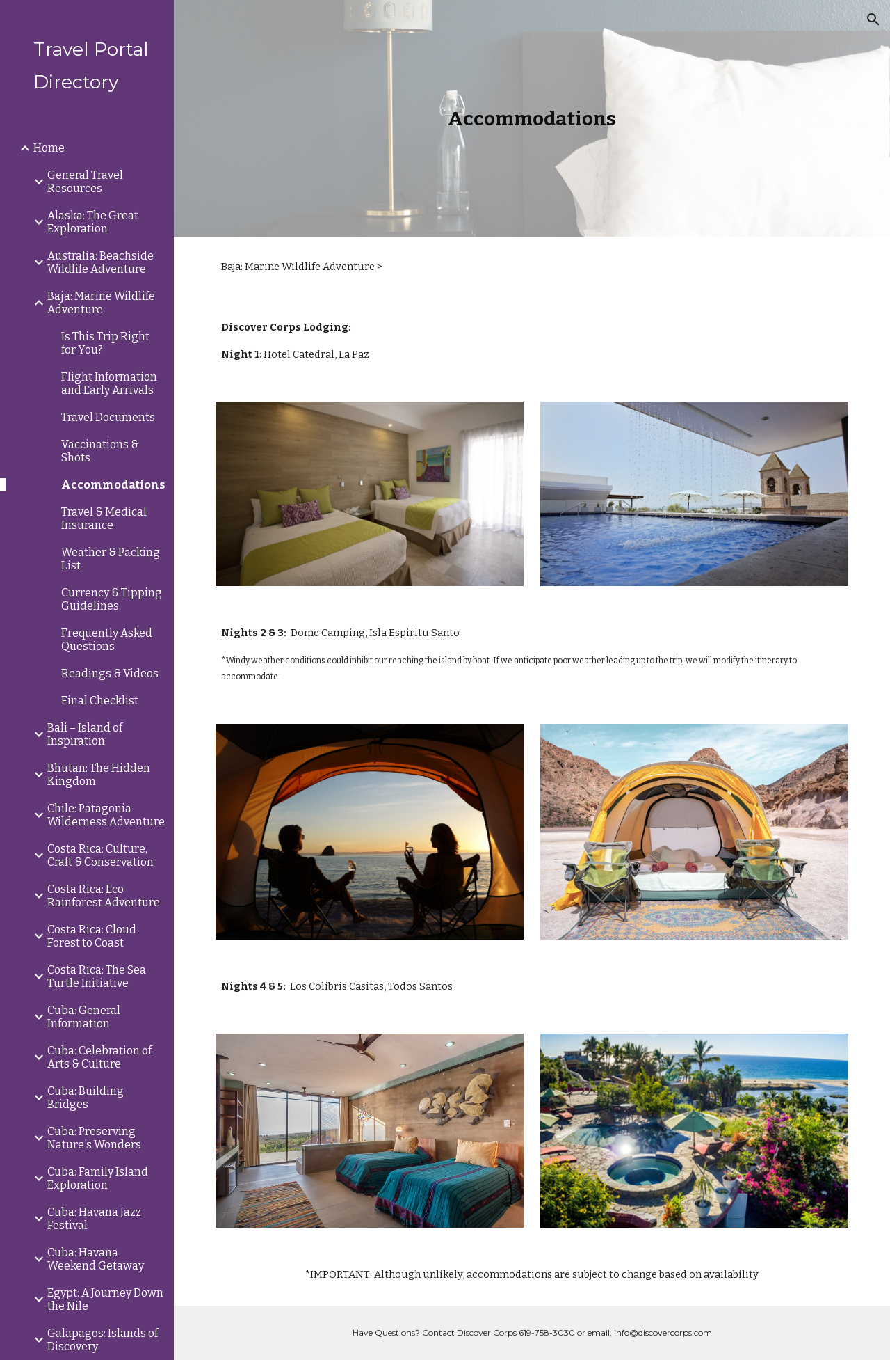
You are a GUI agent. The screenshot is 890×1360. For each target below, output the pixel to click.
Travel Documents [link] (108, 417)
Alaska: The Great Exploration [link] (92, 222)
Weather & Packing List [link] (110, 559)
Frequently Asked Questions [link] (106, 639)
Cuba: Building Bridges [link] (85, 1097)
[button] (873, 19)
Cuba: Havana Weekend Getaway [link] (95, 1259)
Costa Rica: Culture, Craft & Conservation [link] (100, 855)
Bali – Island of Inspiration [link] (84, 734)
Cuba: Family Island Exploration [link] (97, 1178)
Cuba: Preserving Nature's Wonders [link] (94, 1138)
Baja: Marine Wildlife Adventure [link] (101, 303)
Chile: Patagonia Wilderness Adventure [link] (106, 815)
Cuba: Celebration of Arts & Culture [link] (99, 1057)
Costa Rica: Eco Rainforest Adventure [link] (103, 896)
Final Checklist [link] (99, 700)
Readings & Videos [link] (110, 673)
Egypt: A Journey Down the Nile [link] (105, 1299)
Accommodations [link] (113, 484)
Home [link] (49, 148)
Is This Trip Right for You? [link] (105, 343)
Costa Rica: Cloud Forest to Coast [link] (91, 936)
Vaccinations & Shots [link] (99, 451)
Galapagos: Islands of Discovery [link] (102, 1340)
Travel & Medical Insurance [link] (104, 518)
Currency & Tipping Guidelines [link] (111, 599)
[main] (532, 118)
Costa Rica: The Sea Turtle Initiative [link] (96, 976)
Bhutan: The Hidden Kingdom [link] (98, 774)
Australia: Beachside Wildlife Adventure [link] (100, 262)
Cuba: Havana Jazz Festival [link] (94, 1218)
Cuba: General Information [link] (83, 1017)
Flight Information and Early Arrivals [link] (109, 383)
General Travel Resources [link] (85, 181)
